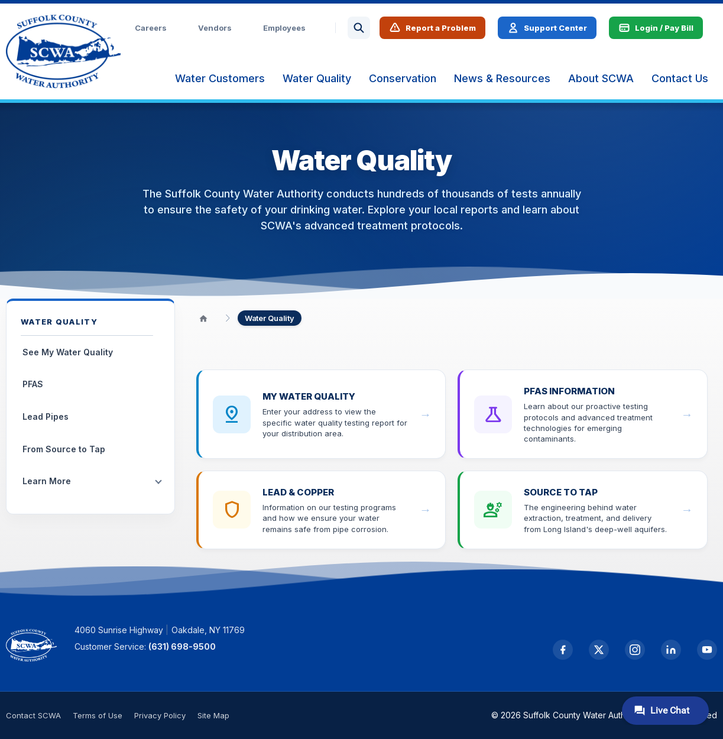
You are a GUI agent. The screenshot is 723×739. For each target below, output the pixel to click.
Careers (151, 28)
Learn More (46, 481)
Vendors (215, 28)
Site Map (213, 715)
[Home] (203, 318)
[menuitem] (220, 78)
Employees (284, 28)
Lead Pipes (45, 416)
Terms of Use (97, 715)
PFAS (32, 384)
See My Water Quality (67, 352)
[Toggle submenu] (158, 482)
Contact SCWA (33, 715)
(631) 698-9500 (182, 646)
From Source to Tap (63, 449)
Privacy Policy (160, 715)
